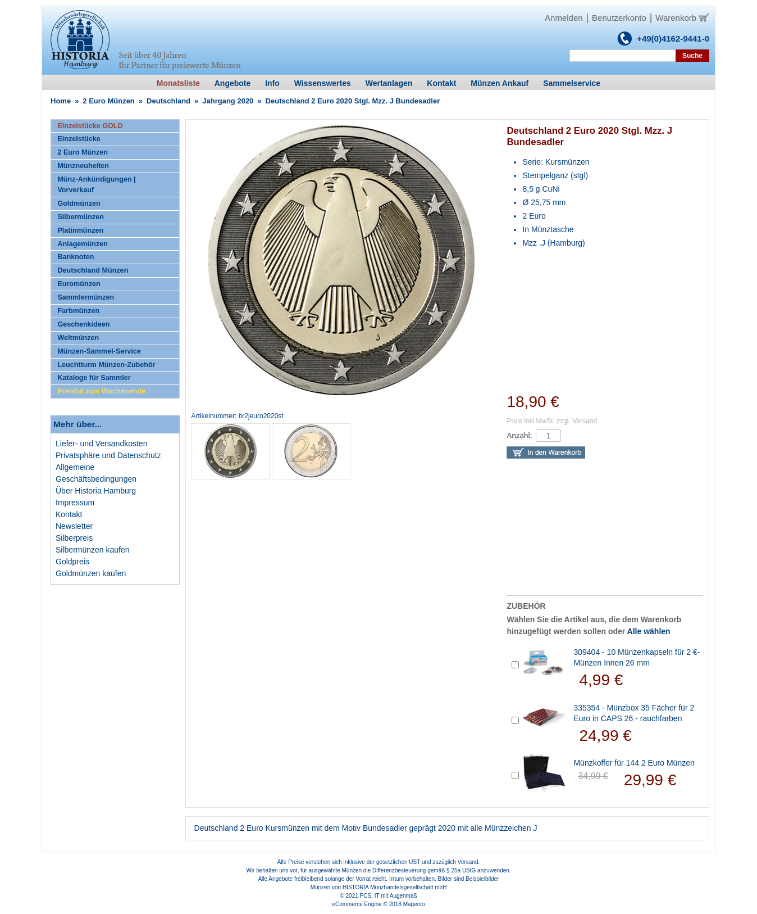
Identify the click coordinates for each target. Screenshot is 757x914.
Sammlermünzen (85, 297)
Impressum (75, 502)
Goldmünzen (78, 203)
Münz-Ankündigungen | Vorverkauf (96, 184)
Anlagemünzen (82, 244)
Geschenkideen (83, 324)
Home (61, 101)
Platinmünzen (80, 230)
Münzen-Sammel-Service (98, 351)
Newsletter (74, 526)
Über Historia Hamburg (96, 490)
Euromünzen (78, 284)
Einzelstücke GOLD (89, 126)
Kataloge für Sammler (93, 378)
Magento (414, 904)
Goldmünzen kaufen (91, 573)
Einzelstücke (78, 139)
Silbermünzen (80, 217)
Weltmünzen (78, 338)
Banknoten (75, 257)
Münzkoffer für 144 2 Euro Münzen (633, 762)
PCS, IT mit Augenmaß (388, 896)
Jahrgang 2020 (227, 101)
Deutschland (168, 101)
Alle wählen (649, 631)
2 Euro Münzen (108, 101)
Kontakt (69, 514)
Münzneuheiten (83, 166)
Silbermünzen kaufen (93, 549)
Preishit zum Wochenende (101, 391)
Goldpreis (72, 561)
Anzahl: (519, 435)
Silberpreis (74, 537)
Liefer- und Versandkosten (101, 443)
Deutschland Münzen (92, 270)
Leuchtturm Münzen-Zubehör (106, 365)
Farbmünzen (78, 311)
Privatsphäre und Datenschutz (108, 455)
